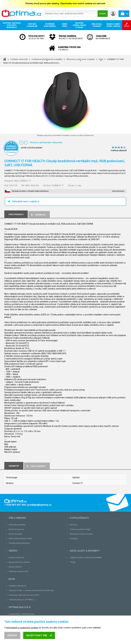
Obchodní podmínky (17, 525)
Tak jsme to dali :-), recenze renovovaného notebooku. (31, 590)
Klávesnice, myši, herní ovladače (80, 59)
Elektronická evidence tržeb (20, 538)
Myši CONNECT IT (22, 180)
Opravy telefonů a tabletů (19, 562)
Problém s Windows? (18, 586)
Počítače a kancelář (19, 59)
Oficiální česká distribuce (19, 543)
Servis (13, 550)
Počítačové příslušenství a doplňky (47, 59)
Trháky (72, 562)
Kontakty (73, 538)
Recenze (73, 525)
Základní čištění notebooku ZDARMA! (86, 557)
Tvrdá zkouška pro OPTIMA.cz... (22, 600)
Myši (101, 59)
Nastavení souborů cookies (81, 534)
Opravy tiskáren (15, 567)
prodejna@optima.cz (23, 619)
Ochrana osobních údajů (80, 529)
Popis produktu (35, 466)
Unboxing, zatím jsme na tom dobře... (24, 595)
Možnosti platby (15, 534)
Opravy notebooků (16, 557)
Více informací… (118, 191)
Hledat (102, 14)
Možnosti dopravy (16, 529)
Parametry (38, 215)
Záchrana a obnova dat (18, 571)
